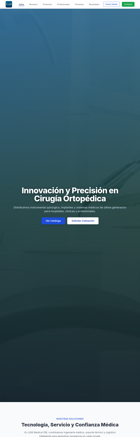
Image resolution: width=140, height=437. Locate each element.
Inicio (21, 4)
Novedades (94, 4)
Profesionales (63, 4)
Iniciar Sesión (112, 4)
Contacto (128, 4)
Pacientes (79, 4)
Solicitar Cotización (83, 220)
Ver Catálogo (53, 220)
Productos (47, 4)
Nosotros (33, 4)
